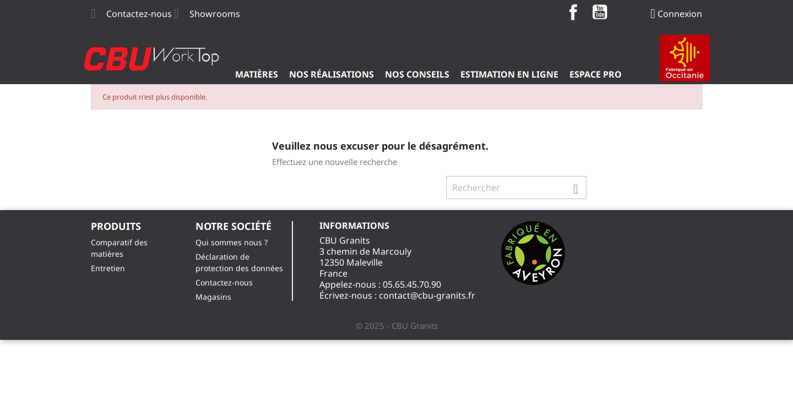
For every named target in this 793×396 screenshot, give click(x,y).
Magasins (213, 297)
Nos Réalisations (331, 74)
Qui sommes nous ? (231, 242)
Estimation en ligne (509, 74)
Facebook (573, 12)
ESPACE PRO (595, 74)
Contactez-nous (139, 14)
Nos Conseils (417, 74)
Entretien (108, 268)
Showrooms (214, 14)
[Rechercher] (516, 187)
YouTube (600, 12)
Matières (256, 74)
